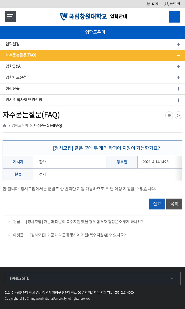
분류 (18, 174)
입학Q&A (12, 66)
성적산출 (12, 89)
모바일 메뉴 (9, 15)
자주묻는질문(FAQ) (20, 55)
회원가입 (172, 4)
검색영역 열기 (174, 17)
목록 (174, 204)
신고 (157, 204)
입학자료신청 (15, 77)
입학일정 (12, 44)
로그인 (152, 4)
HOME (4, 126)
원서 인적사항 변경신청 (23, 100)
